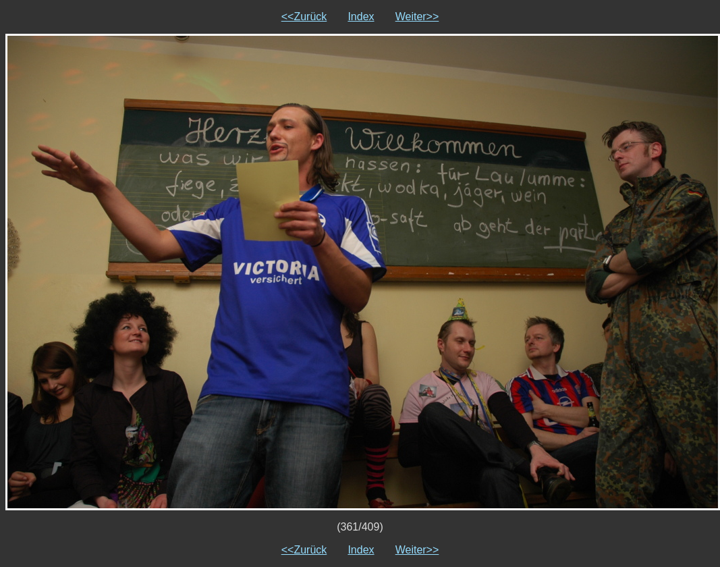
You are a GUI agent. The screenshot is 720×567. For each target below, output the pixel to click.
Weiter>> (417, 16)
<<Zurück (304, 16)
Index (361, 16)
